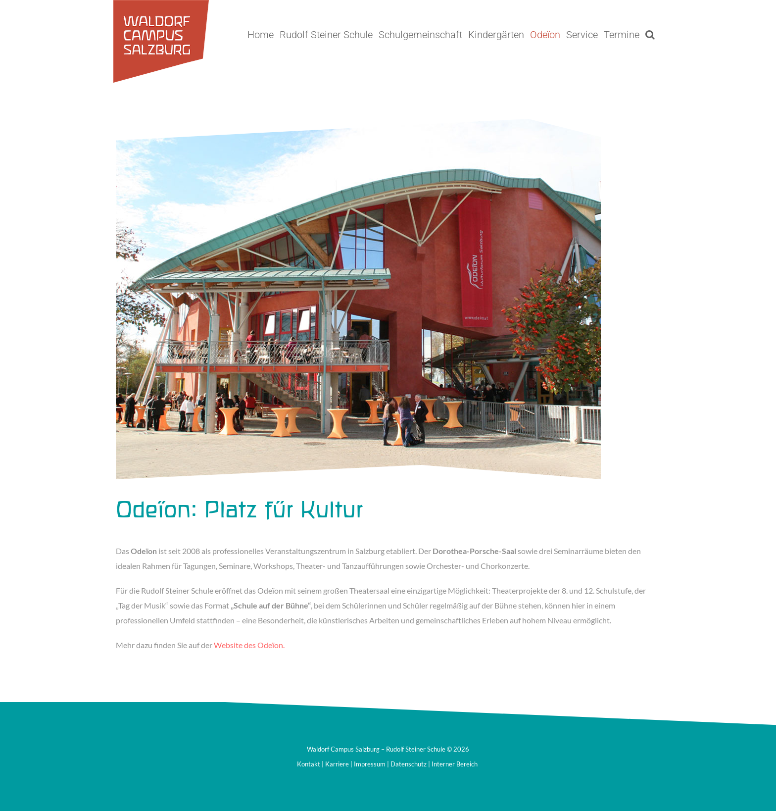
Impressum (370, 764)
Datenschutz (408, 764)
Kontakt (308, 764)
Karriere (337, 764)
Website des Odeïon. (249, 645)
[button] (650, 34)
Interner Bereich (455, 764)
